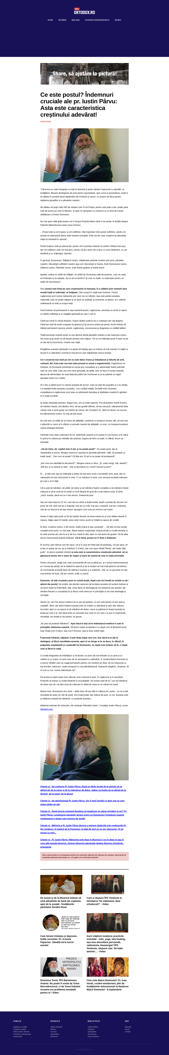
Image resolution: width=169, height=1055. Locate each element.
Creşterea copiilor (19, 1029)
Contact (128, 1032)
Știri (50, 20)
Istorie (62, 20)
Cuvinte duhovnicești (97, 20)
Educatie (128, 1027)
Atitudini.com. (46, 709)
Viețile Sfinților (93, 1027)
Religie (76, 20)
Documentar (92, 1034)
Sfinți (118, 20)
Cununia (54, 1032)
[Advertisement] (84, 37)
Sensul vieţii (17, 1036)
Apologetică (92, 1032)
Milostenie (54, 1036)
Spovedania (55, 1034)
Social (127, 1029)
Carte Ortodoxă (93, 1036)
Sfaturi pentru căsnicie (21, 1032)
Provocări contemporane (22, 1034)
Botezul (53, 1029)
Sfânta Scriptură (56, 1027)
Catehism (91, 1029)
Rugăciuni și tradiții (20, 1027)
